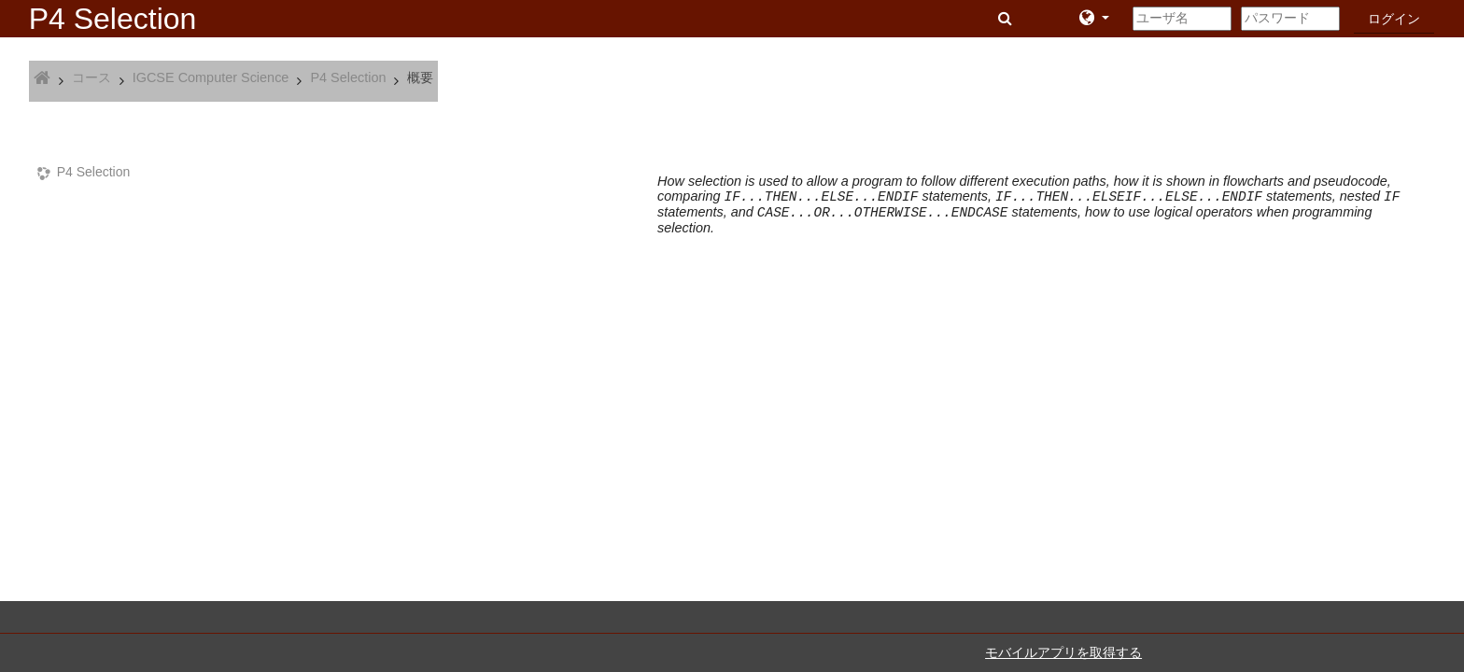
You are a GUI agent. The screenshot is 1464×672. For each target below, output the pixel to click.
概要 (420, 77)
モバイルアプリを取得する (1063, 652)
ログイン (1394, 19)
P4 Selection (94, 171)
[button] (1007, 18)
